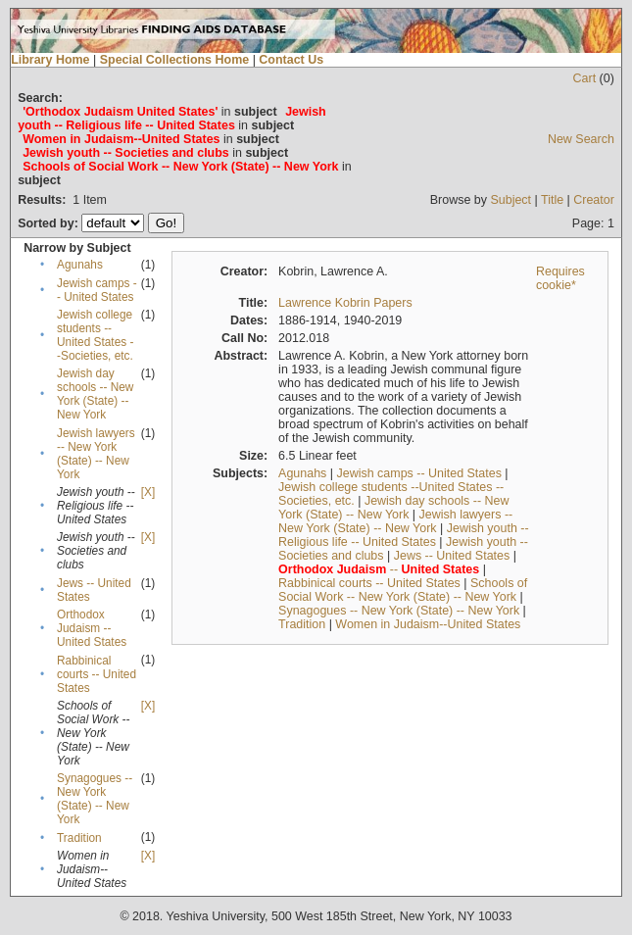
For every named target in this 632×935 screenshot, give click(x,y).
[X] (148, 492)
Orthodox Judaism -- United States (91, 628)
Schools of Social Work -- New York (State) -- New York (402, 590)
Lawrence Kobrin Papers (345, 303)
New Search (581, 139)
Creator (593, 200)
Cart (585, 78)
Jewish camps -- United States (97, 290)
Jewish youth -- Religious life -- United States (403, 535)
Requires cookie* (560, 278)
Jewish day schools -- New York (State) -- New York (95, 394)
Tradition (79, 838)
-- (378, 569)
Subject (510, 200)
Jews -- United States (452, 556)
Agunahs (80, 264)
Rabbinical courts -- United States (96, 674)
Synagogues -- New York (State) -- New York (94, 798)
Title (552, 200)
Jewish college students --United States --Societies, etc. (95, 335)
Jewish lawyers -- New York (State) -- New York (96, 453)
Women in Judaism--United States (427, 624)
